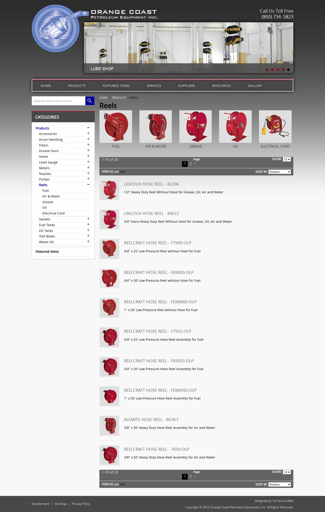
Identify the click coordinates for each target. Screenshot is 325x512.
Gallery (255, 85)
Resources (221, 85)
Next (195, 164)
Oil (235, 146)
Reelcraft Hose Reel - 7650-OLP (156, 449)
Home (46, 85)
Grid (122, 171)
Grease (195, 146)
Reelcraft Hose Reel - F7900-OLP (157, 242)
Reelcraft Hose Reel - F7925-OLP (157, 331)
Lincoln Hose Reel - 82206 (151, 184)
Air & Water (156, 146)
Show (276, 159)
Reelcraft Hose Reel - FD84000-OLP (160, 301)
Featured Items (116, 85)
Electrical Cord (275, 146)
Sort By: (261, 172)
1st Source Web (282, 501)
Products (77, 85)
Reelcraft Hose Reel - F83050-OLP (159, 360)
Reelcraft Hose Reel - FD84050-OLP (160, 390)
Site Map (61, 504)
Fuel (116, 146)
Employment (40, 504)
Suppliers (186, 85)
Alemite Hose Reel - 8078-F (151, 419)
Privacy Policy (81, 504)
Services (154, 85)
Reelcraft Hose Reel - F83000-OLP (159, 272)
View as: (108, 171)
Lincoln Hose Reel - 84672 (151, 213)
